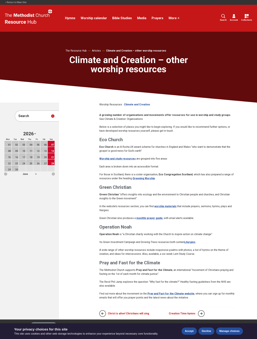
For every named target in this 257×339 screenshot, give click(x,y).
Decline (206, 331)
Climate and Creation (137, 104)
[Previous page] (102, 313)
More (174, 18)
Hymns (70, 18)
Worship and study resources (117, 158)
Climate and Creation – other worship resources (136, 50)
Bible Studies (122, 18)
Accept (189, 331)
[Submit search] (52, 116)
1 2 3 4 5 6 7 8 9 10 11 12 (29, 174)
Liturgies (189, 242)
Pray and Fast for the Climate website (171, 293)
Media (141, 18)
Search (223, 17)
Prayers (157, 18)
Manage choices (229, 331)
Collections (246, 17)
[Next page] (201, 313)
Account (234, 17)
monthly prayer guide (149, 218)
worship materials (165, 206)
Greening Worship (144, 178)
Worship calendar (94, 18)
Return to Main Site (16, 2)
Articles (96, 50)
